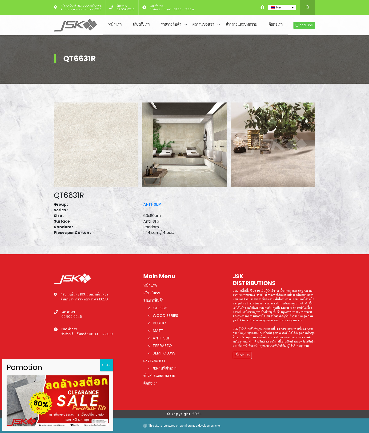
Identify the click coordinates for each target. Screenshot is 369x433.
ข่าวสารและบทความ (241, 24)
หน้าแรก (115, 24)
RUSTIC (159, 323)
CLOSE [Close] (106, 365)
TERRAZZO (162, 345)
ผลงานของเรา (203, 24)
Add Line (304, 25)
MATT (158, 330)
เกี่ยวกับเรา (141, 24)
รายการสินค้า (171, 24)
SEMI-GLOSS (164, 353)
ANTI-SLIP (152, 204)
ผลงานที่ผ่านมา (164, 368)
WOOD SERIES (165, 315)
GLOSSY (160, 308)
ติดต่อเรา (276, 24)
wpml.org (186, 425)
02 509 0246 (126, 9)
